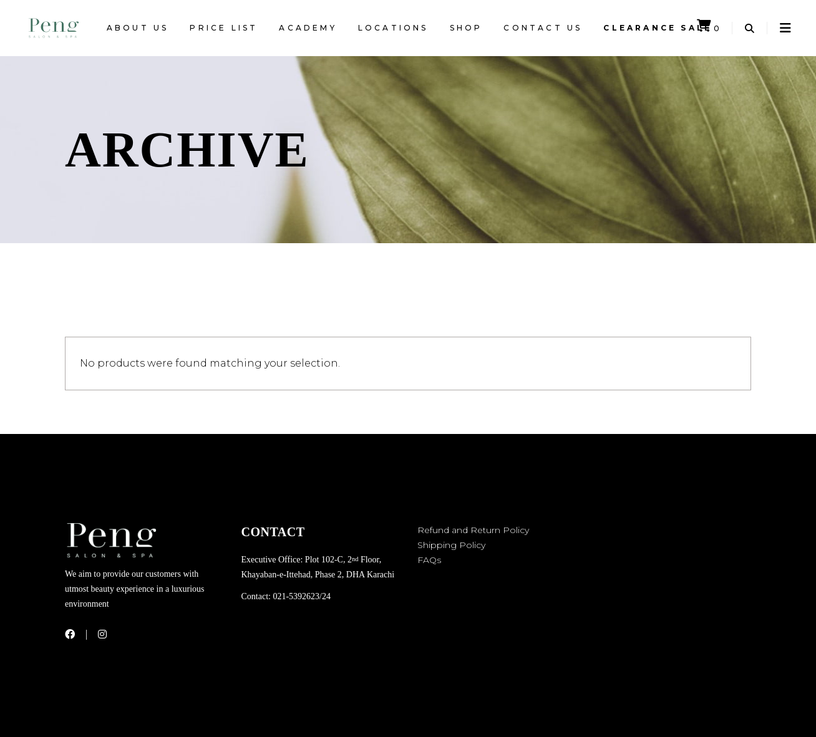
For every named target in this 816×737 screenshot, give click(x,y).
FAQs (429, 560)
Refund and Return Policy (473, 530)
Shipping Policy (451, 545)
